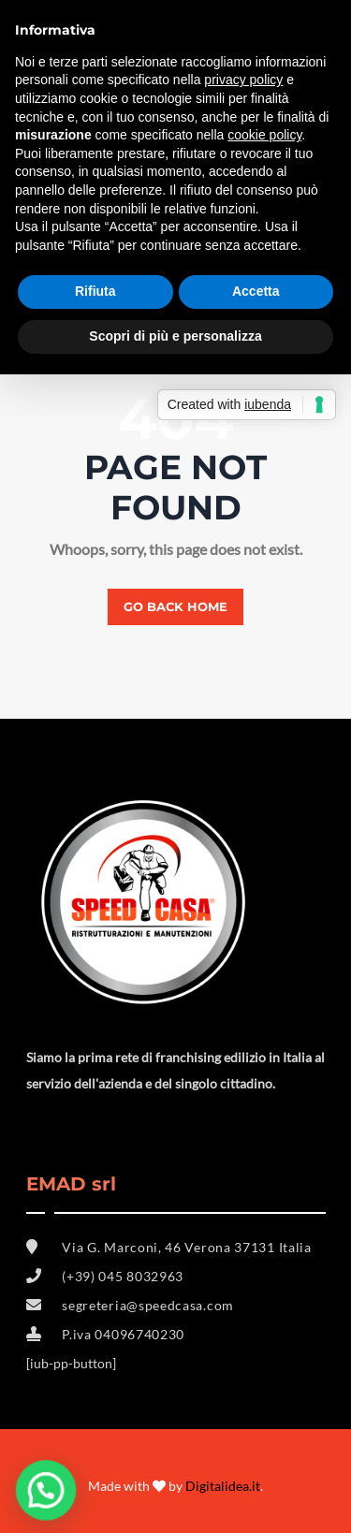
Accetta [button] (256, 291)
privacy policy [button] (243, 79)
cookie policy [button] (264, 134)
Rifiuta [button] (95, 291)
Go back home (175, 606)
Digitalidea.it (222, 1486)
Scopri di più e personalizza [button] (175, 335)
